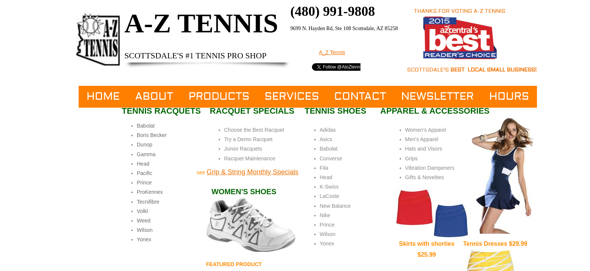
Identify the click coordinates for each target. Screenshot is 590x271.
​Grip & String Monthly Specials (252, 172)
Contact (360, 96)
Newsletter (437, 96)
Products (219, 96)
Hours (509, 96)
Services (292, 96)
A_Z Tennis (332, 52)
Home (103, 96)
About (154, 96)
